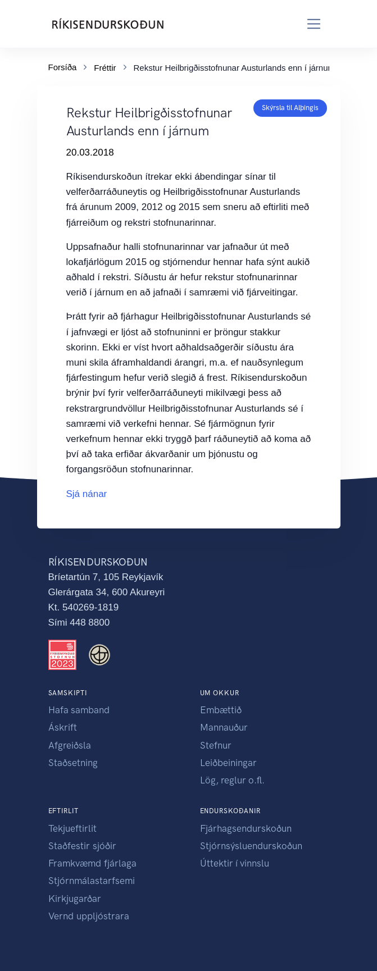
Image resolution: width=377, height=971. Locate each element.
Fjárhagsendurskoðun (246, 828)
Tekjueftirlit (72, 828)
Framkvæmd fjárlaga (92, 863)
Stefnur (215, 745)
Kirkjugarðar (74, 898)
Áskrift (62, 727)
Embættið (221, 709)
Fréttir (105, 66)
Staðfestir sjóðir (82, 845)
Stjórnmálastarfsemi (91, 880)
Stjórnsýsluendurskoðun (251, 845)
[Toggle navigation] (313, 24)
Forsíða (62, 66)
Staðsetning (73, 762)
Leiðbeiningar (228, 762)
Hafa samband (79, 709)
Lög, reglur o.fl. (232, 780)
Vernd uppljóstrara (88, 916)
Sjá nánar (86, 494)
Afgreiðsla (69, 745)
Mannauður (224, 727)
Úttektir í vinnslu (234, 863)
